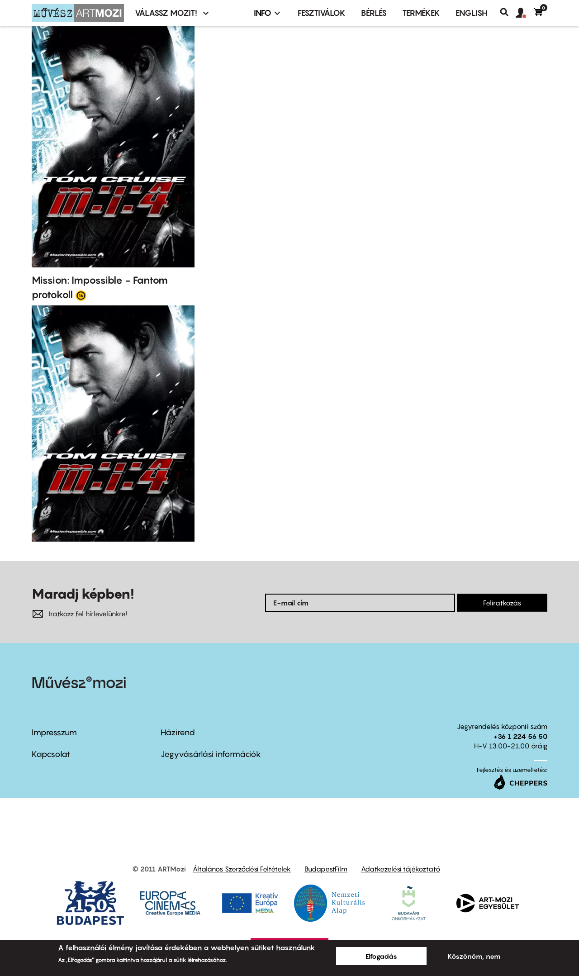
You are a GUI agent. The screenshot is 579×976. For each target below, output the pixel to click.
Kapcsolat (51, 754)
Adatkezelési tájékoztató (400, 869)
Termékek (421, 13)
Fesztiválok (322, 13)
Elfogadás (381, 956)
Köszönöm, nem (473, 956)
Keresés (508, 12)
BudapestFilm (325, 869)
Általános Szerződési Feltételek (242, 869)
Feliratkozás (502, 603)
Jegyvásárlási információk (211, 754)
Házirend (178, 732)
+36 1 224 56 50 (520, 736)
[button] (525, 13)
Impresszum (54, 732)
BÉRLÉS (374, 13)
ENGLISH (472, 13)
